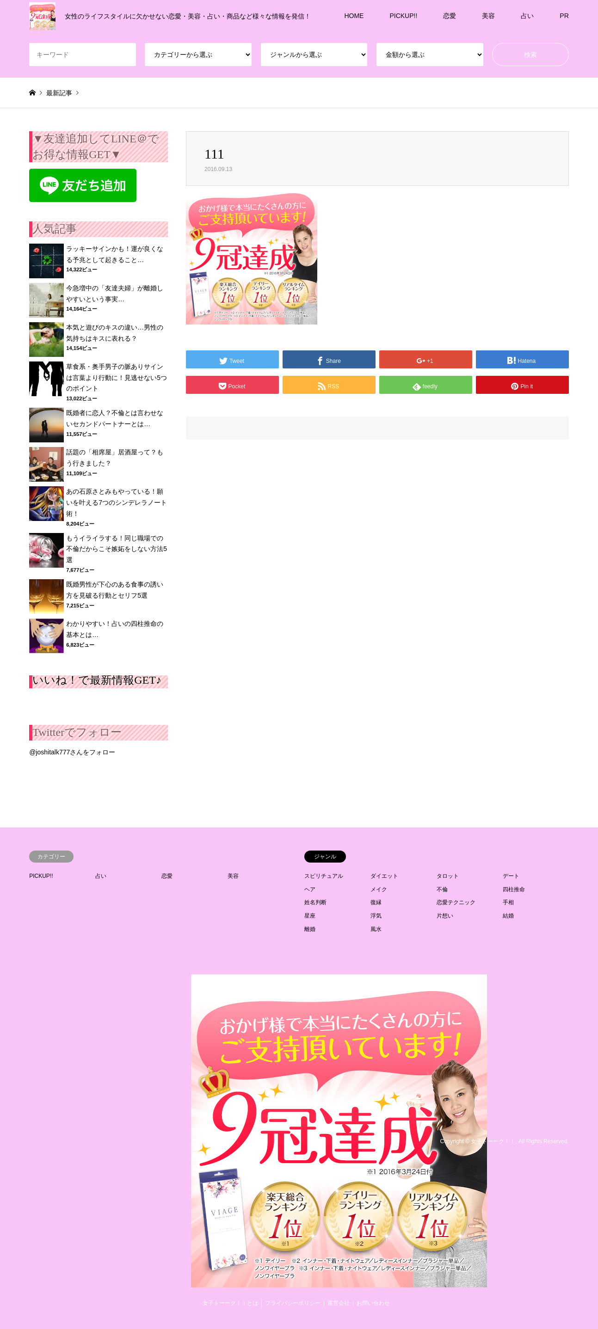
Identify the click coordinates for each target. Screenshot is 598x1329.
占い (527, 15)
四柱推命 (514, 889)
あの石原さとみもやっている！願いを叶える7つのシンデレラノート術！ (116, 502)
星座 (309, 916)
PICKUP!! (403, 15)
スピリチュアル (323, 876)
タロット (448, 876)
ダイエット (384, 876)
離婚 (309, 929)
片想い (445, 916)
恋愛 (449, 15)
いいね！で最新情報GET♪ (96, 680)
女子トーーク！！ (493, 1141)
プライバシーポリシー (293, 1303)
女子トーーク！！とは (230, 1303)
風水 (376, 929)
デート (511, 876)
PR (564, 15)
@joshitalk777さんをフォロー (72, 752)
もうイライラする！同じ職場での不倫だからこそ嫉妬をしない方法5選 (116, 549)
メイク (378, 889)
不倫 (442, 889)
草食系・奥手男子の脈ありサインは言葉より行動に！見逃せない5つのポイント (116, 377)
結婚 (508, 916)
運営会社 (338, 1303)
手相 (508, 902)
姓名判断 (315, 902)
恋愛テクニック (456, 902)
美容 (488, 15)
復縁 (376, 902)
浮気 (376, 916)
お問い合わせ (373, 1303)
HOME (354, 15)
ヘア (309, 889)
